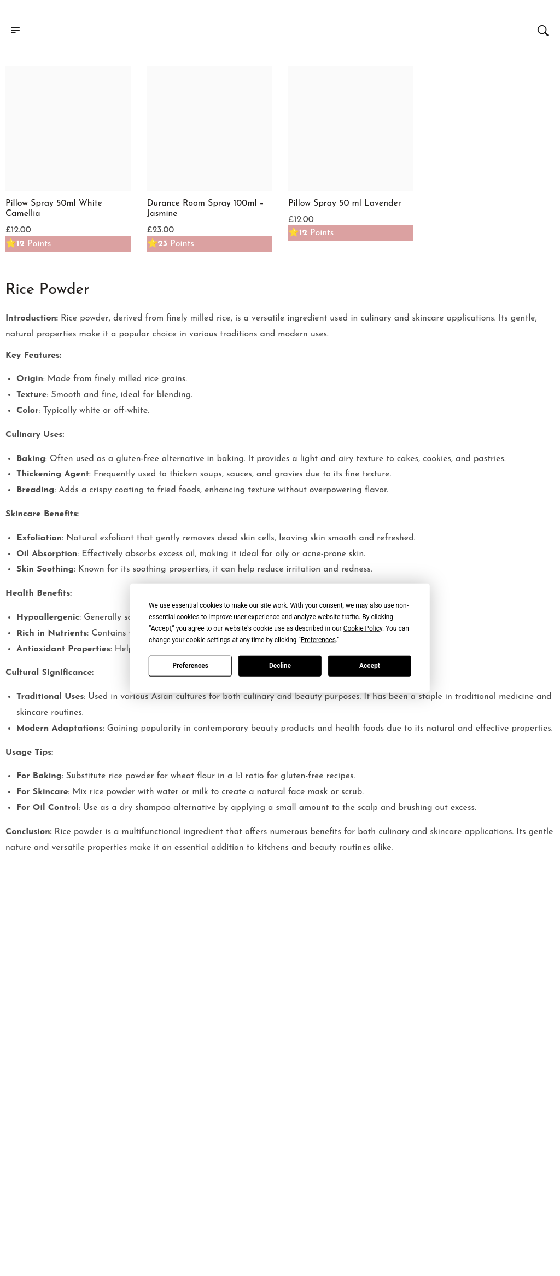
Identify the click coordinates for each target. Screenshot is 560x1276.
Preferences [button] (318, 639)
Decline (280, 665)
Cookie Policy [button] (362, 628)
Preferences (190, 665)
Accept (369, 665)
